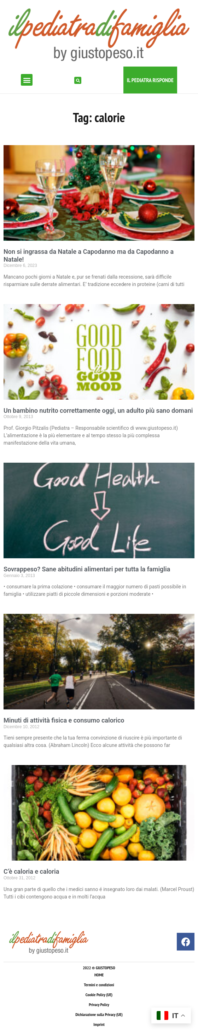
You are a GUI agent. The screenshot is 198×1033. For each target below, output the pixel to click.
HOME (99, 974)
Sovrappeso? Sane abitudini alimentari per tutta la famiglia (87, 569)
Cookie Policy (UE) (99, 994)
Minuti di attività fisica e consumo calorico (64, 720)
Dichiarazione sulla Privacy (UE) (99, 1014)
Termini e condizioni (99, 984)
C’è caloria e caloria (31, 871)
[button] (27, 80)
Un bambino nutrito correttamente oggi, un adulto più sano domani (98, 410)
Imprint (98, 1024)
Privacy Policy (99, 1004)
